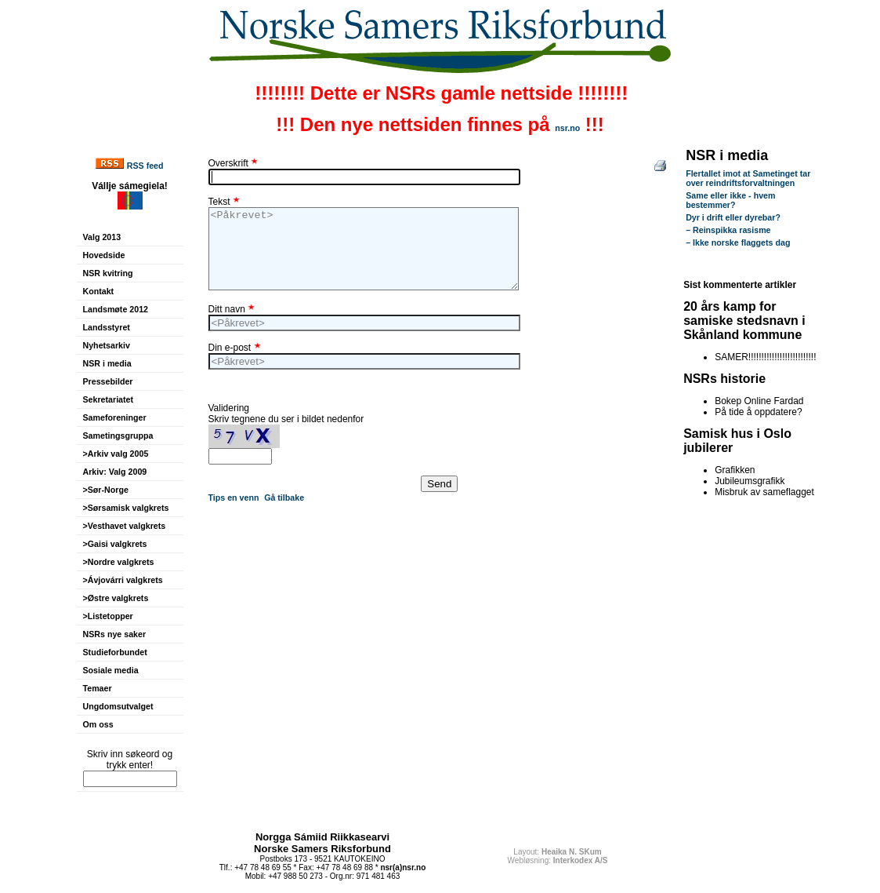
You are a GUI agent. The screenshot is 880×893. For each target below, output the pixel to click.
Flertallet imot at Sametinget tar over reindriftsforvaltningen (748, 178)
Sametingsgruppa (118, 435)
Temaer (97, 688)
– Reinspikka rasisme (728, 230)
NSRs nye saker (115, 634)
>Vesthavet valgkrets (124, 525)
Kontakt (98, 291)
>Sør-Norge (106, 489)
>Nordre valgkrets (118, 562)
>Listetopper (108, 616)
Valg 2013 (102, 237)
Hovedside (104, 255)
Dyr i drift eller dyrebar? (733, 217)
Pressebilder (108, 381)
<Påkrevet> (363, 248)
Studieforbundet (115, 652)
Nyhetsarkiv (106, 345)
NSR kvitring (108, 273)
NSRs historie (724, 378)
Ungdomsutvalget (118, 706)
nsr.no (567, 128)
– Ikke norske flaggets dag (738, 242)
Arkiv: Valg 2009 (115, 471)
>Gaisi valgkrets (115, 544)
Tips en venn (233, 497)
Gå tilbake (284, 497)
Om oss (98, 724)
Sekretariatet (108, 399)
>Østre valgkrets (116, 598)
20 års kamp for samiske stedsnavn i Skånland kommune (744, 320)
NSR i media (107, 363)
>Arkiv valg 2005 (116, 453)
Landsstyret (106, 327)
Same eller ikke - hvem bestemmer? (730, 200)
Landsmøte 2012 (116, 309)
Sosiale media (111, 670)
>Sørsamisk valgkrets (126, 507)
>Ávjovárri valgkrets (123, 580)
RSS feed (145, 165)
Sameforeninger (115, 417)
